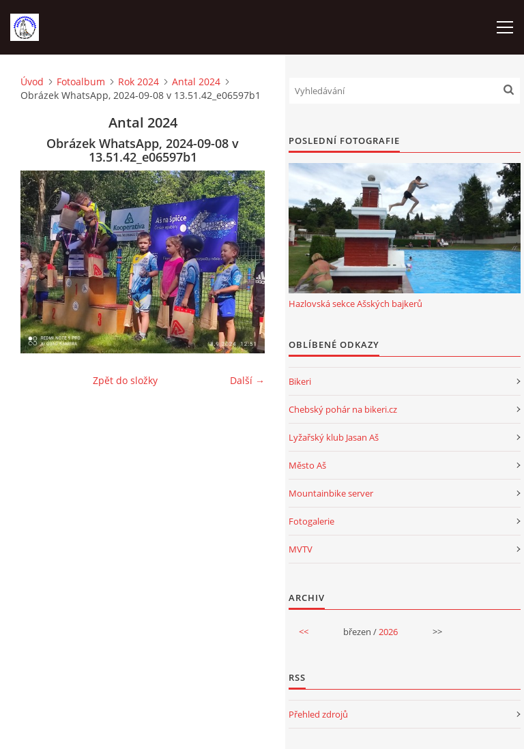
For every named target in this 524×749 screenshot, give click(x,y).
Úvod (32, 81)
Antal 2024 (196, 81)
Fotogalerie (311, 521)
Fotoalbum (81, 81)
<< (303, 632)
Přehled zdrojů (318, 714)
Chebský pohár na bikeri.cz (343, 409)
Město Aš (307, 465)
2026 (388, 632)
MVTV (300, 549)
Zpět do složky (125, 380)
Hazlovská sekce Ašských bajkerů (355, 303)
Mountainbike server (331, 493)
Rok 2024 (138, 81)
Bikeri (300, 381)
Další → (247, 380)
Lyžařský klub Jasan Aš (334, 437)
